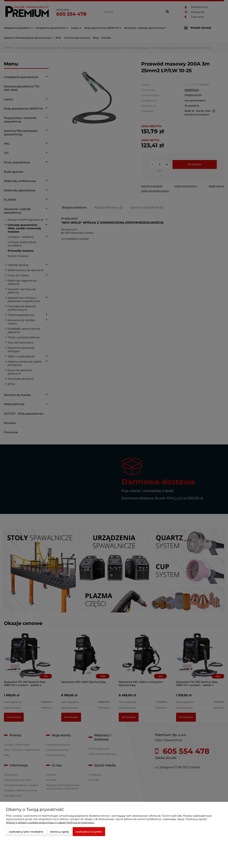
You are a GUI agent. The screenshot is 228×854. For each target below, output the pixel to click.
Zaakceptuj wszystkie (89, 831)
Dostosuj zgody (59, 831)
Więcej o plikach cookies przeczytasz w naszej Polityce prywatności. (50, 822)
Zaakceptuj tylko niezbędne (26, 831)
